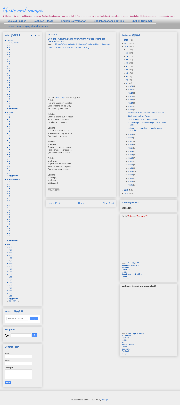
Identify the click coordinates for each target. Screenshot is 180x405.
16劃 (10, 285)
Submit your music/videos (132, 274)
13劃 (10, 277)
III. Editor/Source (13, 179)
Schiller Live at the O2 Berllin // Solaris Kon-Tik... (146, 113)
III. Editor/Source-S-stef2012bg (75, 47)
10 (127, 56)
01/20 (130, 110)
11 (127, 53)
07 (127, 66)
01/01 (130, 185)
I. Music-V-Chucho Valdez (87, 44)
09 (127, 60)
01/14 (130, 151)
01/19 (130, 134)
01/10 (130, 165)
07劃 (10, 261)
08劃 (10, 263)
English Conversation (73, 21)
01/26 (130, 93)
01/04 (130, 175)
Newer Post (54, 203)
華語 (8, 244)
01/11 (130, 161)
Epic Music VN (134, 263)
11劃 (10, 272)
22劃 (10, 296)
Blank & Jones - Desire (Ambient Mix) (142, 119)
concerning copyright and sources (28, 26)
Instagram (126, 342)
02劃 (10, 247)
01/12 (130, 158)
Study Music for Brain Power (139, 116)
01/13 (130, 155)
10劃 (10, 269)
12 (127, 50)
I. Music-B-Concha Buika (64, 44)
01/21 (130, 106)
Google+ (125, 279)
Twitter (124, 272)
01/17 (130, 141)
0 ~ (9, 45)
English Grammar (141, 21)
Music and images (23, 10)
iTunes (124, 276)
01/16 (130, 145)
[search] (17, 319)
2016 (126, 40)
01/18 (130, 138)
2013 (126, 190)
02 (127, 80)
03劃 (10, 250)
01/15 (130, 148)
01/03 (130, 178)
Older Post (108, 203)
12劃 (10, 274)
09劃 (10, 266)
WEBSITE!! (126, 336)
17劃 (10, 288)
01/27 (130, 89)
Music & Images (17, 21)
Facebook (125, 267)
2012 (126, 193)
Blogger (105, 400)
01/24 (130, 100)
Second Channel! (128, 344)
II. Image (9, 112)
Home (81, 203)
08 (127, 63)
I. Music (9, 40)
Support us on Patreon (130, 265)
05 (127, 73)
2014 (126, 47)
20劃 (10, 293)
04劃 (10, 253)
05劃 (10, 255)
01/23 (130, 103)
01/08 (130, 171)
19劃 (10, 290)
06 (127, 70)
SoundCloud (126, 270)
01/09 (130, 168)
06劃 (10, 258)
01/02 (130, 182)
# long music (13, 43)
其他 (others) (13, 108)
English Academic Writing (109, 21)
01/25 (130, 96)
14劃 (10, 280)
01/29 (130, 86)
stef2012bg (60, 98)
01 (127, 83)
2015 (126, 43)
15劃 (10, 282)
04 (127, 77)
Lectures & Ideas (43, 21)
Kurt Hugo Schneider (136, 333)
